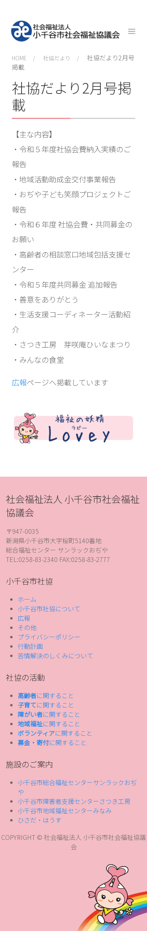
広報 (19, 382)
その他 (27, 627)
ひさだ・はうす (40, 820)
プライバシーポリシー (49, 636)
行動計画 (30, 646)
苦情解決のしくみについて (55, 655)
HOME (19, 58)
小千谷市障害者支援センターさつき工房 (74, 801)
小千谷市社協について (49, 608)
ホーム (27, 599)
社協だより (57, 58)
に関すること (46, 695)
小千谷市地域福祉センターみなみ (65, 810)
